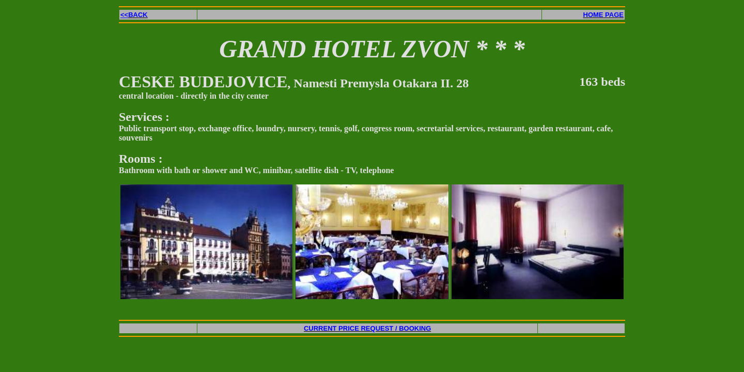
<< (134, 15)
